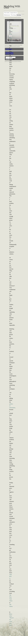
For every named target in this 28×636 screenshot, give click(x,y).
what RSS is (10, 576)
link (10, 34)
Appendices (13, 12)
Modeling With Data (12, 7)
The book (6, 12)
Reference (7, 15)
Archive (19, 15)
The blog (13, 15)
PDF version (10, 37)
